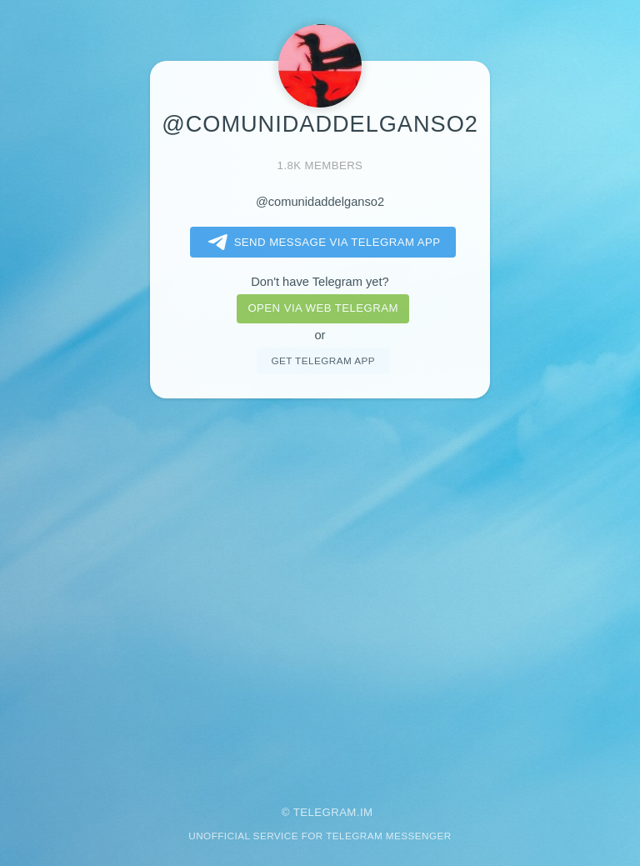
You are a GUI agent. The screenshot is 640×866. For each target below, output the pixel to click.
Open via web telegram (323, 308)
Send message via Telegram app (321, 242)
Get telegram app (322, 360)
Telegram (325, 812)
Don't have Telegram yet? (319, 281)
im (366, 812)
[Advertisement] (320, 591)
